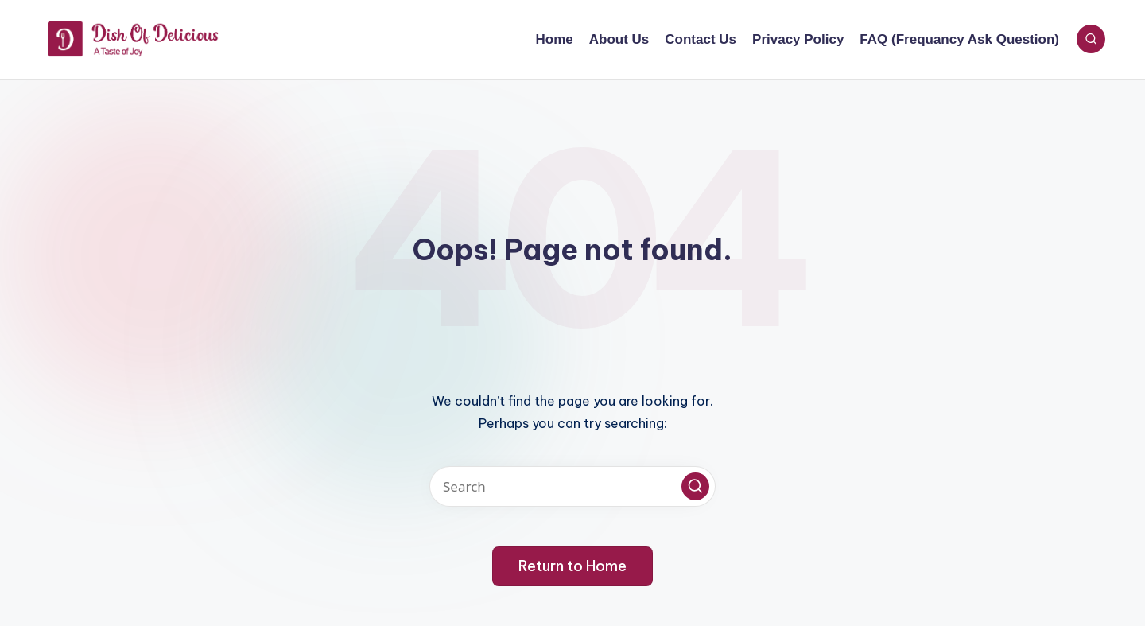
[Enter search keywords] (572, 486)
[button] (695, 486)
